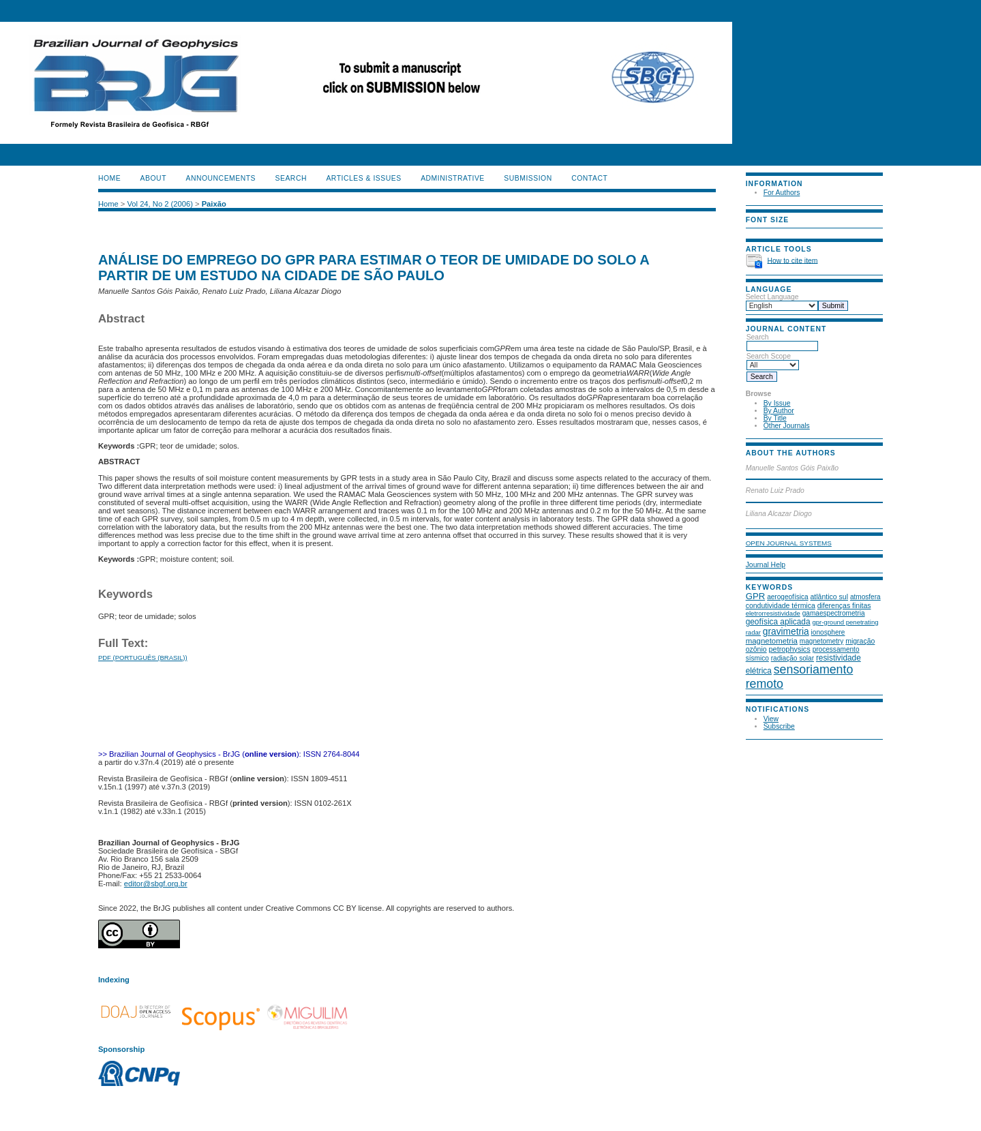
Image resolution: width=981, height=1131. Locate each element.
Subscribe (779, 726)
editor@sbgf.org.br (155, 883)
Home (109, 178)
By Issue (777, 403)
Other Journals (787, 425)
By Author (779, 410)
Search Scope (772, 360)
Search (782, 341)
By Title (775, 418)
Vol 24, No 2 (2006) (159, 204)
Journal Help (765, 565)
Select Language (772, 297)
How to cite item (793, 260)
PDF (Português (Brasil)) (142, 657)
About (153, 178)
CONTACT (589, 178)
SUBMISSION (528, 178)
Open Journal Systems (789, 543)
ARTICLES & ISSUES (363, 178)
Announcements (220, 178)
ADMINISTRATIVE (453, 178)
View (771, 719)
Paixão (214, 204)
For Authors (782, 192)
